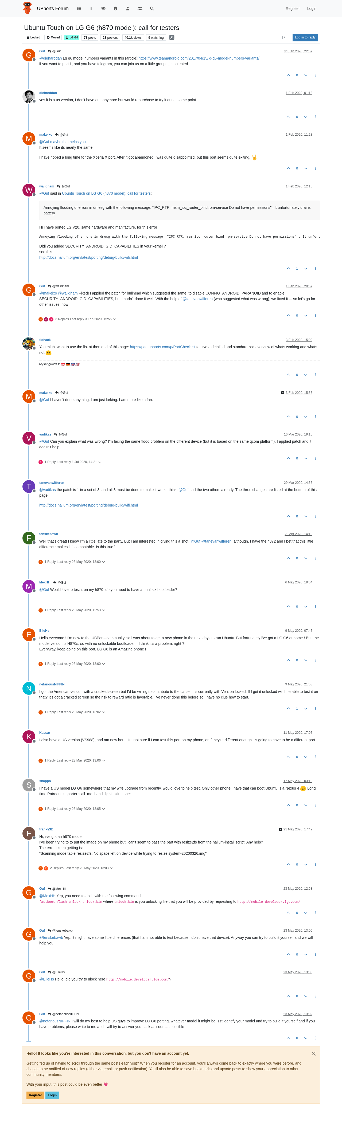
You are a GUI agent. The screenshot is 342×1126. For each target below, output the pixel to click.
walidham (46, 186)
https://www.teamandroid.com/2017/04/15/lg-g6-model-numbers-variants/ (198, 58)
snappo (45, 781)
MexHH (44, 582)
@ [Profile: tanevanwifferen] (197, 299)
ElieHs (44, 631)
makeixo (45, 134)
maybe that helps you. (68, 142)
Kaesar (44, 733)
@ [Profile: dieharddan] (50, 58)
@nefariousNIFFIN (63, 1014)
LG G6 (71, 37)
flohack (45, 340)
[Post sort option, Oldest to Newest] (283, 37)
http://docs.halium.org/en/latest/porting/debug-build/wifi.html (88, 257)
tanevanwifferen (51, 483)
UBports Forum (53, 8)
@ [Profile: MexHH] (47, 896)
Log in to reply (305, 37)
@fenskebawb (60, 930)
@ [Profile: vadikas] (47, 490)
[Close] (314, 1053)
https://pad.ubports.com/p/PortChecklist (162, 347)
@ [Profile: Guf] (44, 142)
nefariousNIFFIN (52, 684)
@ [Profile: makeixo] (48, 293)
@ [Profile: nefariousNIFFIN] (55, 1021)
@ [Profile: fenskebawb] (51, 937)
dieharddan (48, 93)
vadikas (45, 434)
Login (52, 1095)
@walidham (58, 286)
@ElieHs (56, 972)
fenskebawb (48, 534)
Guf (42, 51)
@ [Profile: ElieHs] (46, 979)
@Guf (54, 51)
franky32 (46, 829)
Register (35, 1095)
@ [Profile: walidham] (67, 293)
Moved (53, 37)
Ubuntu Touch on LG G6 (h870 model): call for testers (106, 193)
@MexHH (56, 889)
